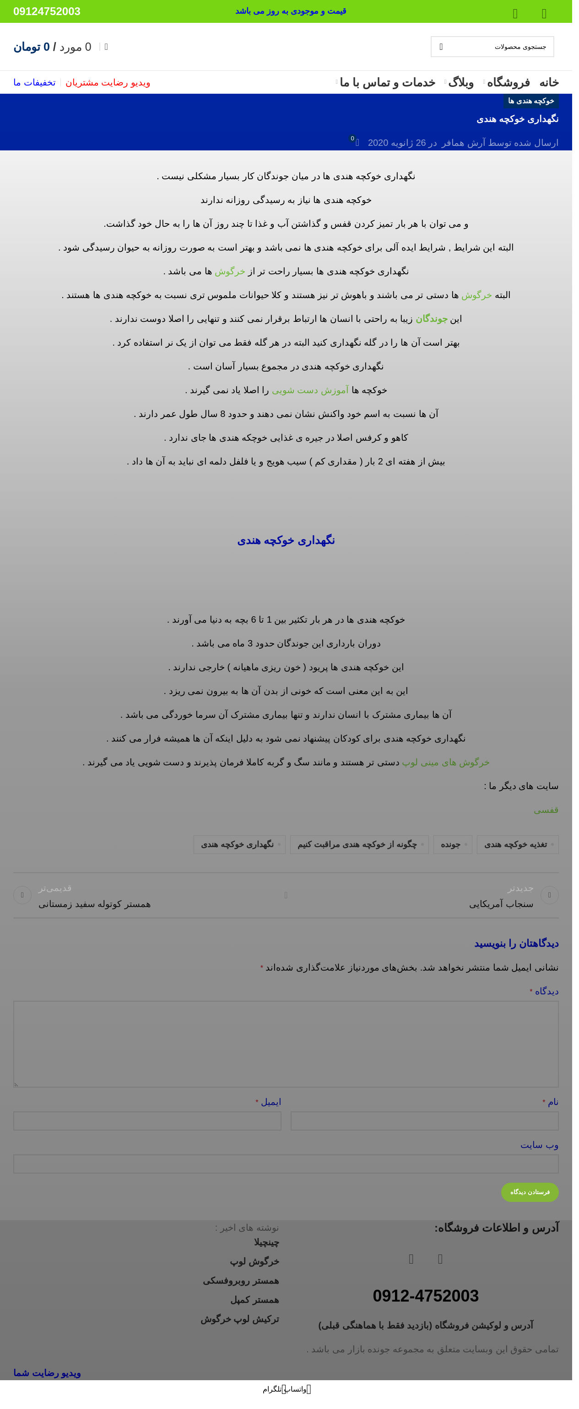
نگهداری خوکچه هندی (237, 844)
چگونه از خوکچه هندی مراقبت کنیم (357, 844)
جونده (450, 844)
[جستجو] (492, 46)
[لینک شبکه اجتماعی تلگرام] (274, 1397)
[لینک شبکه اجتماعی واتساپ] (297, 1397)
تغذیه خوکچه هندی (515, 844)
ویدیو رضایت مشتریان (108, 82)
